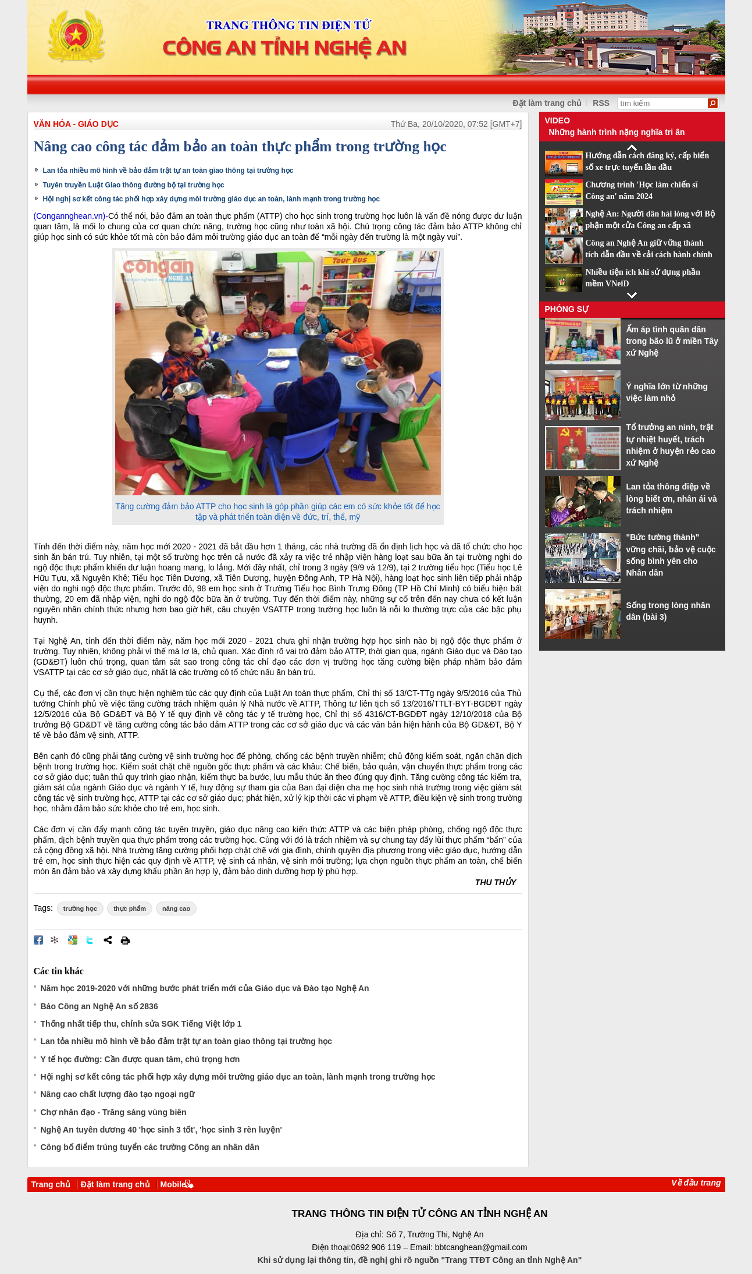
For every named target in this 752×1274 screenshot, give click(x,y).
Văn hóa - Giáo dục (76, 124)
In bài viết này (125, 940)
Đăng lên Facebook (38, 940)
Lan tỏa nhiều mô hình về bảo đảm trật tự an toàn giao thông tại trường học (168, 170)
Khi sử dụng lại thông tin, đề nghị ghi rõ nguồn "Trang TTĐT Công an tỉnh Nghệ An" (420, 1260)
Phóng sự (567, 309)
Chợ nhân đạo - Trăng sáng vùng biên (114, 1112)
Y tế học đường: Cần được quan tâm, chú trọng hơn (140, 1059)
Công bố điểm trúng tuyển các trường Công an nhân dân (150, 1147)
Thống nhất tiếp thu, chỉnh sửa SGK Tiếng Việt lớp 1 (141, 1023)
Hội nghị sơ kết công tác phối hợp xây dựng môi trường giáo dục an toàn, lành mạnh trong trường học (211, 199)
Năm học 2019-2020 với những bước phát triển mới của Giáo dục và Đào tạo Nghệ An (205, 988)
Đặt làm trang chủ (547, 103)
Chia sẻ (107, 940)
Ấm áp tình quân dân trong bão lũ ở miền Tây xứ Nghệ (672, 341)
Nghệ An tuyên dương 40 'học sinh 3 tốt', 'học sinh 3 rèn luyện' (161, 1129)
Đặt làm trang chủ (115, 1184)
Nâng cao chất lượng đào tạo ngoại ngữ (117, 1094)
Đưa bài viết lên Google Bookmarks (72, 940)
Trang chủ (50, 1184)
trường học (80, 908)
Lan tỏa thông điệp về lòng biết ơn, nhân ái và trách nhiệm (671, 498)
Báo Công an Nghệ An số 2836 (99, 1006)
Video (558, 120)
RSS (601, 103)
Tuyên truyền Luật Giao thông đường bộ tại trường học (133, 185)
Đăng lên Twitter (90, 940)
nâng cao (176, 908)
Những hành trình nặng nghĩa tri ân (617, 132)
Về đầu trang (696, 1182)
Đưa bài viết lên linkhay (55, 940)
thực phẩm (129, 908)
